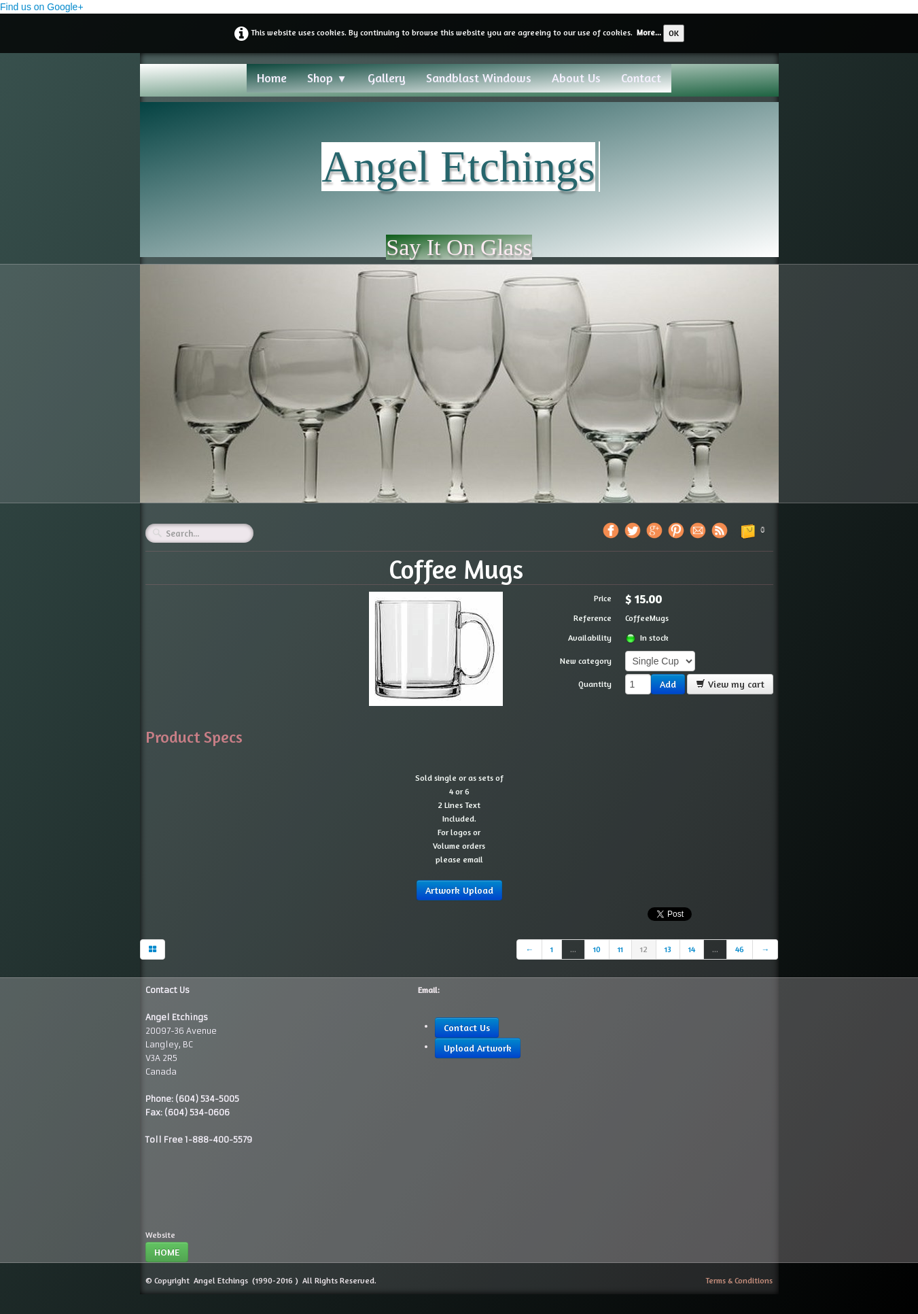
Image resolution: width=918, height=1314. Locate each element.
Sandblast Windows (478, 77)
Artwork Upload (459, 890)
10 (597, 949)
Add (668, 684)
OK (674, 33)
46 (739, 949)
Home (272, 77)
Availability (590, 638)
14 (691, 949)
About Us (576, 77)
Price (603, 598)
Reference (592, 618)
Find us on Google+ (42, 6)
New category (586, 661)
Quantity (595, 684)
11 (620, 949)
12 (644, 949)
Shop (327, 77)
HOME (166, 1252)
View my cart (730, 684)
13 (668, 949)
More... (649, 32)
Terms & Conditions (739, 1280)
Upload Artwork (478, 1048)
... (573, 949)
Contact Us (467, 1027)
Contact (641, 77)
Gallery (387, 77)
